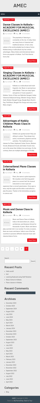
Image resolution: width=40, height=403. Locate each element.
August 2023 (10, 342)
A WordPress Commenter (14, 293)
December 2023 (11, 331)
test (7, 274)
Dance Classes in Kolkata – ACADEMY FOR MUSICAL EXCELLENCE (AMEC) (18, 27)
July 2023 (9, 345)
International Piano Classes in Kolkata (19, 167)
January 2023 (10, 362)
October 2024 (10, 306)
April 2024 (9, 323)
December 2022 (11, 365)
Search (6, 258)
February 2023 (10, 359)
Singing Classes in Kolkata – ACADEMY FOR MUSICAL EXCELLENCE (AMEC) (19, 75)
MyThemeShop (18, 401)
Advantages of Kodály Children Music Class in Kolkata (16, 124)
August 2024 (10, 311)
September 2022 (11, 370)
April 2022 (9, 382)
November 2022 (11, 368)
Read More (32, 61)
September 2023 (11, 339)
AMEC (20, 5)
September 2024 (11, 309)
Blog (17, 33)
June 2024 (9, 317)
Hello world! (10, 271)
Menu (3, 14)
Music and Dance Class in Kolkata (18, 210)
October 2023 (10, 337)
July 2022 (9, 376)
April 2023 (9, 354)
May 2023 (9, 351)
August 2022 (10, 373)
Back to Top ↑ (28, 401)
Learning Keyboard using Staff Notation (18, 277)
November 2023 (11, 334)
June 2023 (9, 348)
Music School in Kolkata (13, 280)
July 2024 (9, 314)
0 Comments (26, 33)
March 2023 (10, 356)
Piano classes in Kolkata (14, 282)
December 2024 (11, 303)
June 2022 (9, 379)
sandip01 (10, 33)
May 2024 (9, 320)
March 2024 (10, 325)
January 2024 (10, 328)
